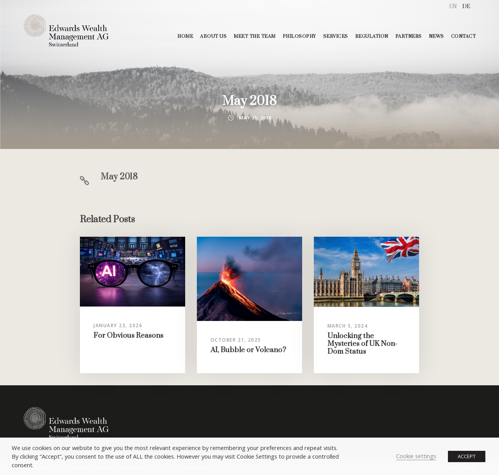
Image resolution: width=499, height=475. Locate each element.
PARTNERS (408, 36)
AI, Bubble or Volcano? (248, 350)
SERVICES (335, 36)
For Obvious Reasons (128, 335)
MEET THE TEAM (255, 36)
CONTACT (463, 36)
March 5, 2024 (347, 326)
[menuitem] (453, 6)
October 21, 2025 (236, 340)
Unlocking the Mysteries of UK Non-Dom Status (362, 343)
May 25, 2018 (255, 118)
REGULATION (371, 36)
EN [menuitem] (453, 6)
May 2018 (119, 177)
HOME (185, 36)
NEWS (436, 36)
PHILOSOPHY (299, 36)
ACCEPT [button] (467, 456)
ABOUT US (213, 36)
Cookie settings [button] (416, 456)
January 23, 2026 (118, 325)
